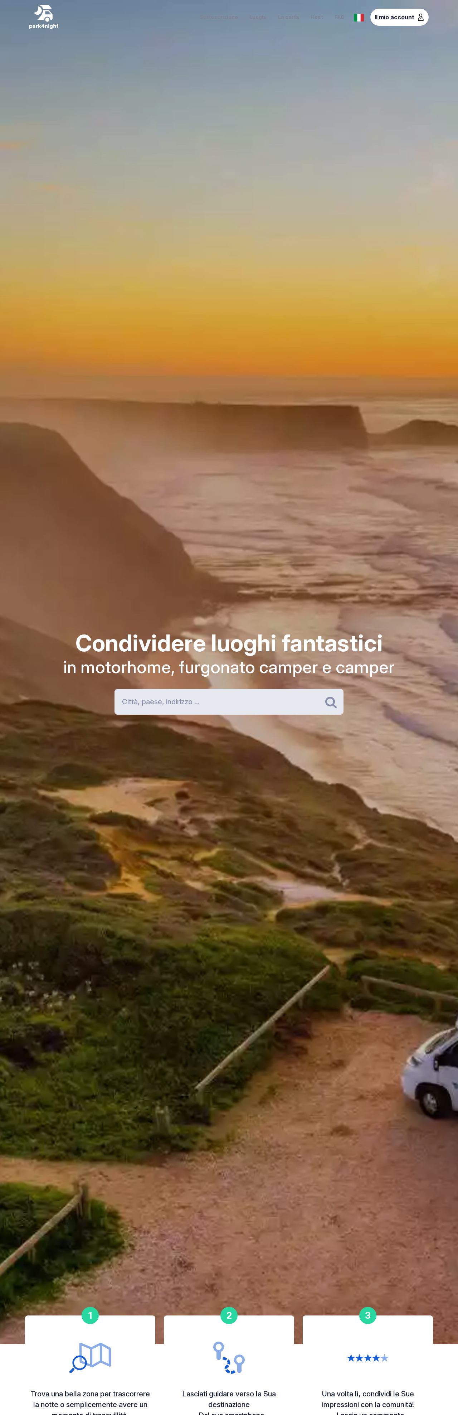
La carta (288, 17)
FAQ (340, 17)
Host (317, 17)
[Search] (229, 702)
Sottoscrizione (219, 17)
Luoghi (258, 17)
